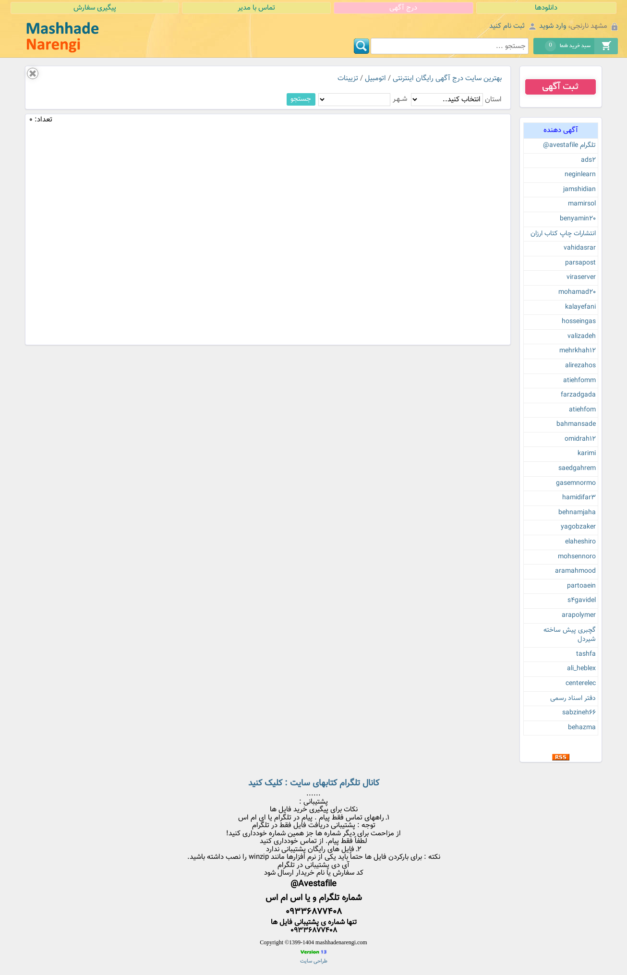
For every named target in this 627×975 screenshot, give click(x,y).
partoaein (581, 586)
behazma (582, 727)
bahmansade (576, 424)
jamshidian (579, 189)
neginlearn (580, 174)
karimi (587, 453)
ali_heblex (581, 668)
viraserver (581, 277)
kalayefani (580, 307)
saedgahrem (577, 468)
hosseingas (579, 321)
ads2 (588, 160)
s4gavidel (581, 600)
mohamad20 (577, 292)
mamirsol (582, 204)
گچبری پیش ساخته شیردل (569, 635)
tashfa (586, 654)
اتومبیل (375, 78)
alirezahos (580, 366)
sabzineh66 (579, 713)
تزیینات (348, 78)
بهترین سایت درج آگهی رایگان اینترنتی (447, 78)
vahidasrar (580, 248)
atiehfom (582, 410)
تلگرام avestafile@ (569, 145)
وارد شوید (552, 26)
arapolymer (579, 615)
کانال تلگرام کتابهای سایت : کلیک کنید (313, 783)
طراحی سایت (313, 961)
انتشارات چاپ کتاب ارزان (563, 234)
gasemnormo (576, 483)
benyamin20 (578, 219)
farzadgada (578, 395)
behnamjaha (577, 512)
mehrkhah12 (577, 351)
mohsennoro (577, 557)
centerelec (581, 683)
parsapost (580, 263)
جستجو (300, 99)
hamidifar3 (579, 498)
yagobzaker (578, 527)
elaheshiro (580, 542)
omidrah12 (580, 439)
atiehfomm (579, 380)
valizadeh (581, 336)
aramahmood (575, 571)
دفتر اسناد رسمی (573, 698)
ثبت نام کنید (507, 26)
